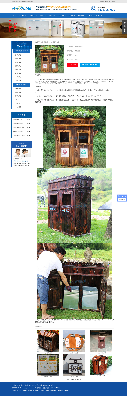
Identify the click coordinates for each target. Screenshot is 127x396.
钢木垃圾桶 (18, 88)
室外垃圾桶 (18, 55)
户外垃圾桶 (18, 69)
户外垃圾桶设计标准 (18, 123)
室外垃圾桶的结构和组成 (19, 127)
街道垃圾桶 (18, 66)
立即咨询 (73, 64)
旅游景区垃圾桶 (48, 376)
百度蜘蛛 (102, 1)
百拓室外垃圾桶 (39, 42)
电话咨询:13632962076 (89, 64)
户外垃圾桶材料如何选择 (19, 135)
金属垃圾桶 (18, 92)
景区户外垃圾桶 (74, 353)
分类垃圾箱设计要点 (18, 131)
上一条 (74, 379)
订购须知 (72, 15)
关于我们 (90, 15)
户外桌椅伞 (18, 107)
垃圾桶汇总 (23, 15)
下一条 (79, 379)
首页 (14, 15)
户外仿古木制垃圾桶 (101, 353)
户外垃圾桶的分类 (17, 119)
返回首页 (69, 379)
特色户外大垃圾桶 (47, 353)
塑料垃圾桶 (18, 96)
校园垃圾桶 (18, 73)
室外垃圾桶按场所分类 (21, 51)
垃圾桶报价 (62, 15)
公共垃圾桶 (18, 80)
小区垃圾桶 (18, 77)
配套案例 (43, 15)
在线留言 (113, 1)
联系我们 (99, 15)
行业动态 (81, 15)
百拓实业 (18, 1)
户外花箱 (17, 99)
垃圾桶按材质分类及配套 (22, 84)
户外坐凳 (17, 103)
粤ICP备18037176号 (17, 388)
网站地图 (107, 1)
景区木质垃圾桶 (101, 375)
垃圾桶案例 (33, 15)
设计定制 (52, 15)
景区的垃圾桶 (74, 376)
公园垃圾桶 (18, 58)
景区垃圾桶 (18, 62)
